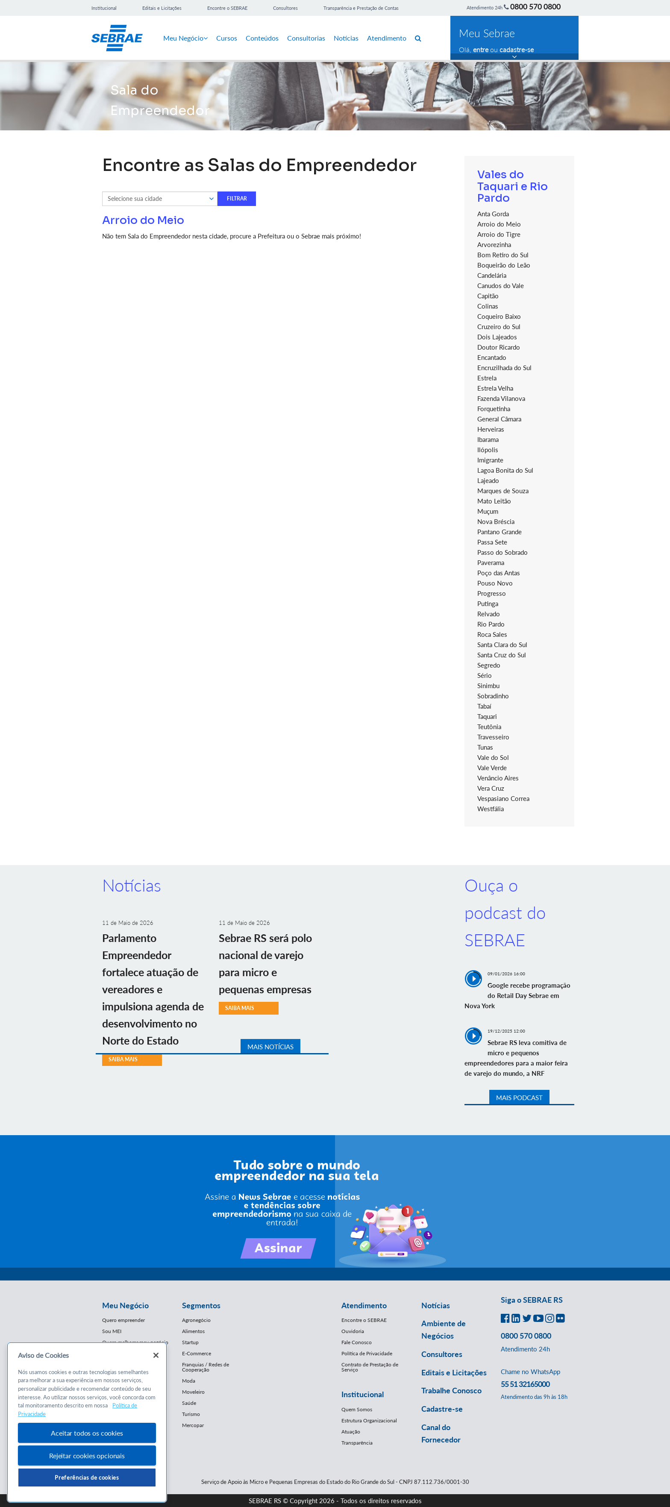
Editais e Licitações (162, 8)
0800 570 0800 (535, 6)
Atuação (350, 1431)
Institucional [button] (362, 1394)
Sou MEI (111, 1331)
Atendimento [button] (364, 1305)
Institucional (104, 8)
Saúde (189, 1403)
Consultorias (306, 38)
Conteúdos (262, 38)
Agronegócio (196, 1320)
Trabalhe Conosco (451, 1390)
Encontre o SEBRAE (227, 8)
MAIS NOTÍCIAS (270, 1047)
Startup (190, 1342)
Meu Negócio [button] (125, 1305)
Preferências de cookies (87, 1477)
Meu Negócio (185, 38)
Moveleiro (193, 1392)
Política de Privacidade (366, 1353)
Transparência (357, 1442)
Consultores (285, 8)
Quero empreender (123, 1320)
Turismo (191, 1414)
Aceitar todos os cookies (87, 1433)
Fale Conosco (356, 1342)
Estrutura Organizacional (369, 1420)
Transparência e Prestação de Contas (361, 8)
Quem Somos (356, 1409)
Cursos (226, 38)
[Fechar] (156, 1355)
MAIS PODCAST (519, 1097)
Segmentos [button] (201, 1305)
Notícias (346, 38)
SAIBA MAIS (123, 1059)
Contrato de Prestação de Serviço (369, 1367)
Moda (188, 1380)
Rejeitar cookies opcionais (87, 1455)
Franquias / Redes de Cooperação (205, 1367)
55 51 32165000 (525, 1384)
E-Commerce (196, 1353)
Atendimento (386, 38)
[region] (87, 1422)
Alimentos (193, 1331)
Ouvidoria (352, 1331)
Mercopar (193, 1425)
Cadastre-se (442, 1408)
